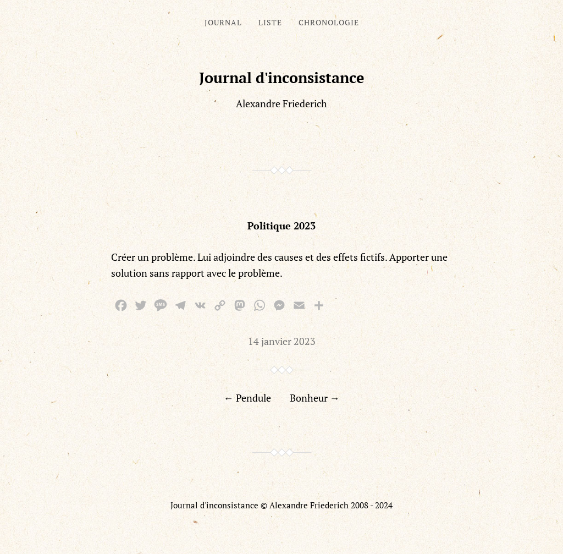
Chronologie (329, 22)
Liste (270, 22)
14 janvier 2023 (282, 341)
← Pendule (247, 397)
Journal (223, 22)
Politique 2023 (281, 225)
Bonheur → (315, 397)
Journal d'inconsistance (282, 77)
